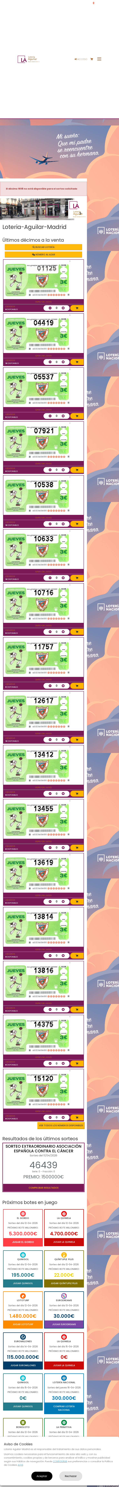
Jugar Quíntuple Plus (64, 1283)
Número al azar (43, 254)
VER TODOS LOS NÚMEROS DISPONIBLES (61, 1125)
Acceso (81, 59)
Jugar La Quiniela (64, 1242)
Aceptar (42, 1476)
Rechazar (71, 1476)
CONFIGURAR (60, 1461)
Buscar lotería (44, 247)
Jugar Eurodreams (64, 1324)
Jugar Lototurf (23, 1324)
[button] (6, 213)
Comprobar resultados (43, 1187)
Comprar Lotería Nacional (64, 1408)
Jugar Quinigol (23, 1283)
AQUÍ (20, 1465)
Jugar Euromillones (23, 1365)
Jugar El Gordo (23, 1242)
